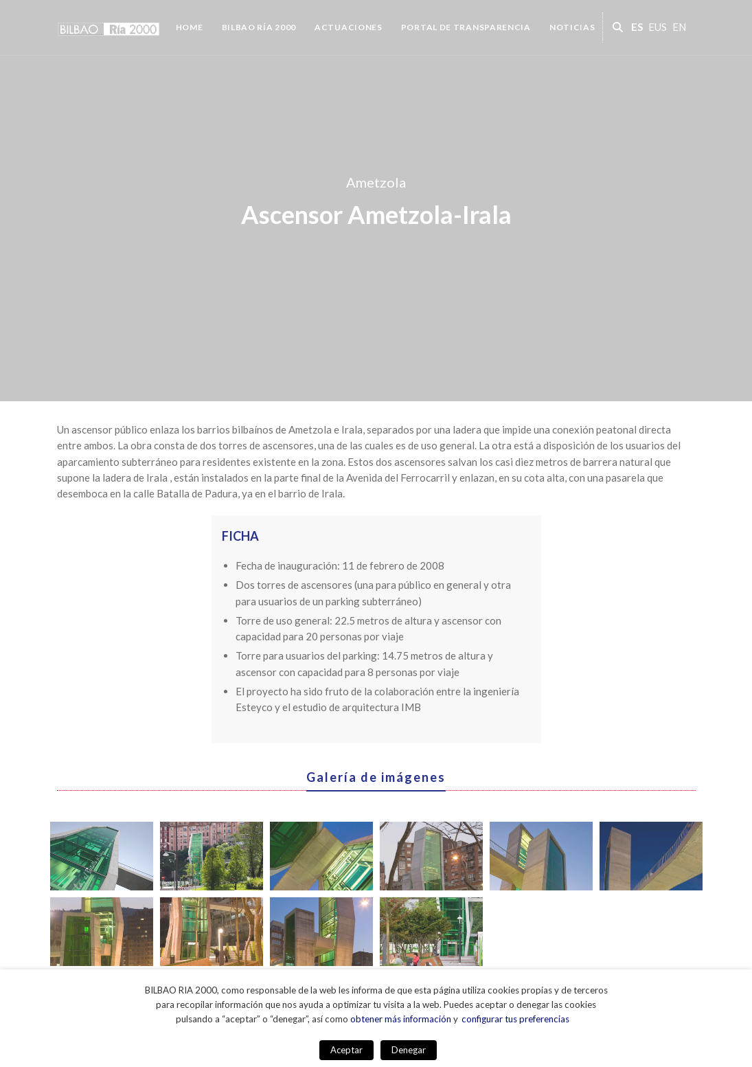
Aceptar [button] (346, 1049)
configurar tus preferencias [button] (515, 1018)
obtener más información (400, 1018)
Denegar (408, 1049)
